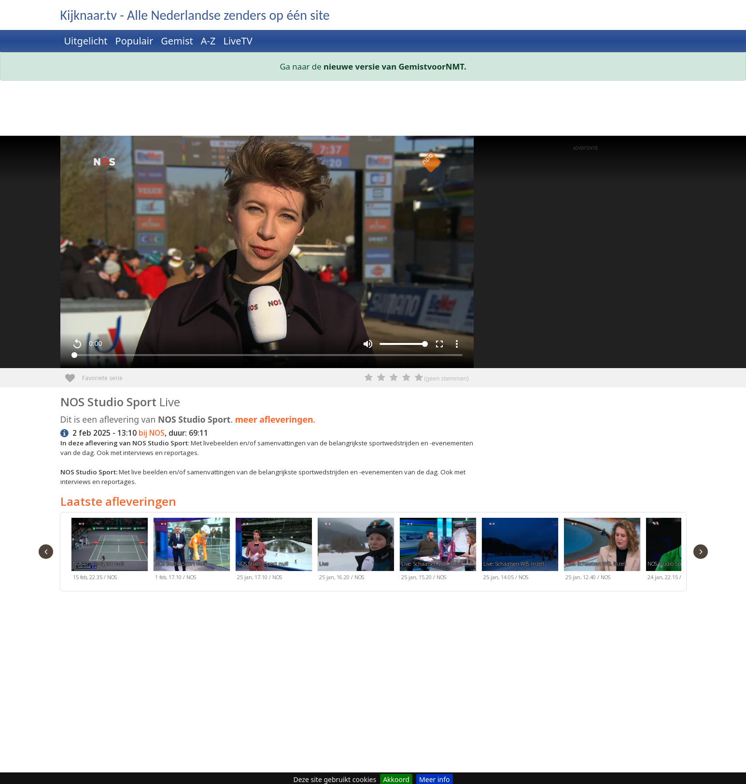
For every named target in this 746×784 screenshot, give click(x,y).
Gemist (177, 40)
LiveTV (237, 40)
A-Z (208, 40)
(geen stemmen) (446, 378)
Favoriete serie (73, 375)
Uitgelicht (86, 40)
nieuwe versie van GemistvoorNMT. (395, 66)
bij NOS (152, 433)
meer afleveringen (274, 419)
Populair (134, 40)
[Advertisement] (350, 110)
